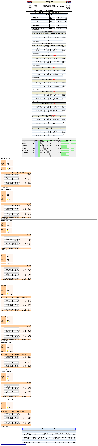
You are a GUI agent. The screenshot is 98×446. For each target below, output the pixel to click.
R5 (42, 12)
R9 (49, 12)
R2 (37, 12)
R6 (44, 12)
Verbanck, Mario (36, 20)
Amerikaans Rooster (59, 12)
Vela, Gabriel (35, 18)
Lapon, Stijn (35, 26)
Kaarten (52, 12)
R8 (48, 12)
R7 (46, 12)
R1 (35, 12)
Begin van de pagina (35, 29)
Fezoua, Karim (36, 25)
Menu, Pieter (35, 22)
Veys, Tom (35, 24)
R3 (39, 12)
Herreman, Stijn (36, 21)
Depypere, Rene (36, 28)
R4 (41, 12)
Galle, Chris (35, 17)
